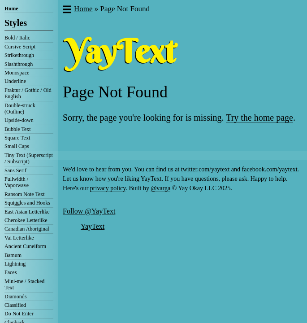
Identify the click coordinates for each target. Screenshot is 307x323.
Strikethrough (19, 55)
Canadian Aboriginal (26, 229)
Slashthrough (18, 64)
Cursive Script (19, 47)
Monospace (16, 73)
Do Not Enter (19, 313)
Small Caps (16, 146)
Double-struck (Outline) (19, 108)
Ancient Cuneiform (25, 246)
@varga (160, 188)
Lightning (15, 264)
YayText (92, 226)
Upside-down (19, 120)
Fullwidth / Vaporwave (16, 182)
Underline (15, 81)
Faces (10, 272)
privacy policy (108, 188)
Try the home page (259, 117)
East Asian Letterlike (27, 212)
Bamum (13, 255)
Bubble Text (17, 129)
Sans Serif (15, 170)
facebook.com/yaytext (270, 169)
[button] (66, 10)
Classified (15, 305)
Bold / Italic (17, 38)
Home (11, 8)
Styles (15, 23)
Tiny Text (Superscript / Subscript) (28, 158)
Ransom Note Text (24, 194)
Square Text (17, 138)
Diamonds (15, 296)
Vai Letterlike (19, 238)
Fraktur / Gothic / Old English (28, 93)
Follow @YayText (89, 211)
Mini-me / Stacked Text (24, 284)
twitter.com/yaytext (205, 169)
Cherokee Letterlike (26, 220)
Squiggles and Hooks (27, 203)
